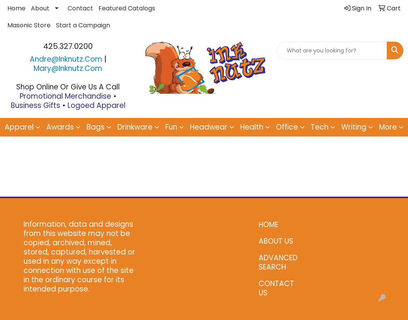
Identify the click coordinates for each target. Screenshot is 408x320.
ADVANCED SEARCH (278, 262)
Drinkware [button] (134, 127)
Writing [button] (353, 127)
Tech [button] (319, 127)
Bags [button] (95, 127)
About (40, 8)
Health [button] (251, 127)
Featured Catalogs (126, 8)
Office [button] (287, 127)
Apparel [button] (19, 127)
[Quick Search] (332, 50)
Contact (80, 8)
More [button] (388, 127)
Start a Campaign (83, 25)
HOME (268, 224)
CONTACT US (276, 288)
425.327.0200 (68, 46)
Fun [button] (171, 127)
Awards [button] (60, 127)
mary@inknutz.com (68, 68)
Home (16, 8)
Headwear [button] (208, 127)
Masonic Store (29, 25)
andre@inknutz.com (66, 59)
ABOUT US (276, 241)
